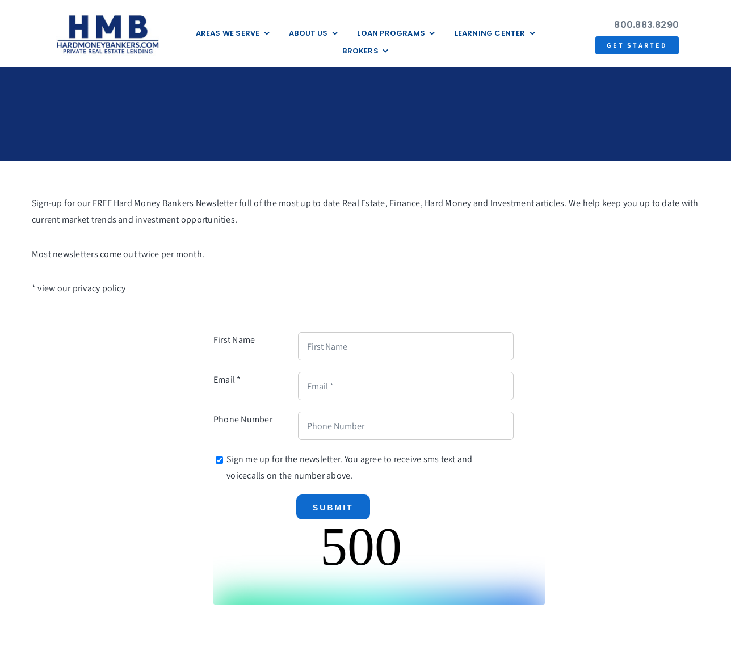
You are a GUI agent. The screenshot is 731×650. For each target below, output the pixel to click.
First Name (234, 340)
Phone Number (242, 419)
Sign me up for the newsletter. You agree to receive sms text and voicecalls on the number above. (349, 467)
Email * (227, 379)
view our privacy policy (81, 288)
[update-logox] (107, 16)
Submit (333, 507)
